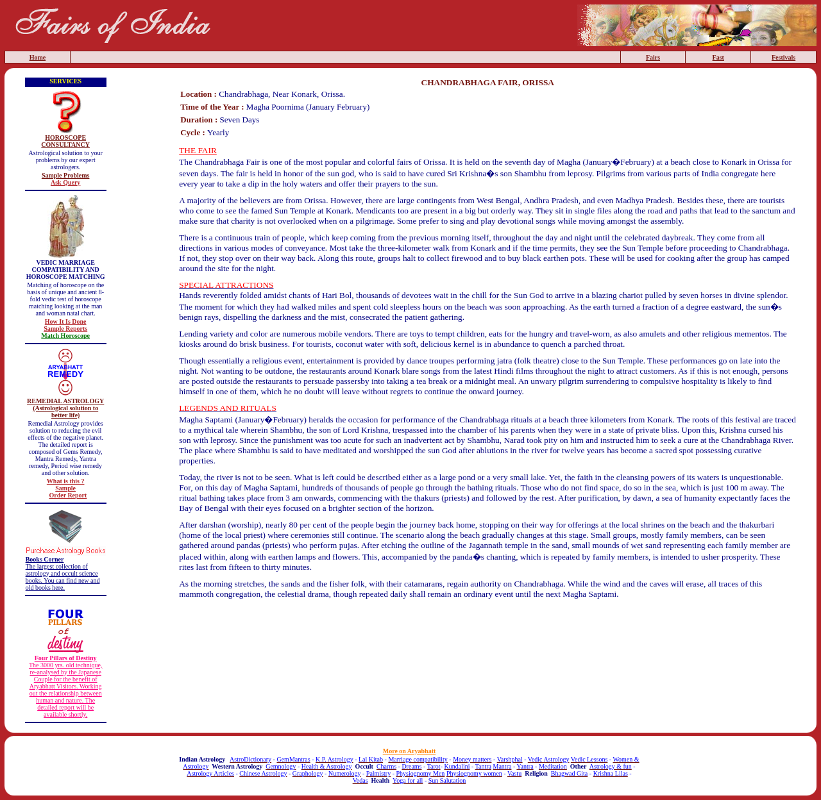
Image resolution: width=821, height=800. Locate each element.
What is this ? (66, 481)
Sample (65, 488)
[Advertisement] (487, 638)
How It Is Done (66, 321)
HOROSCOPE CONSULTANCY (65, 141)
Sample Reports (65, 328)
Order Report (68, 495)
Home (38, 57)
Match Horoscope (65, 335)
